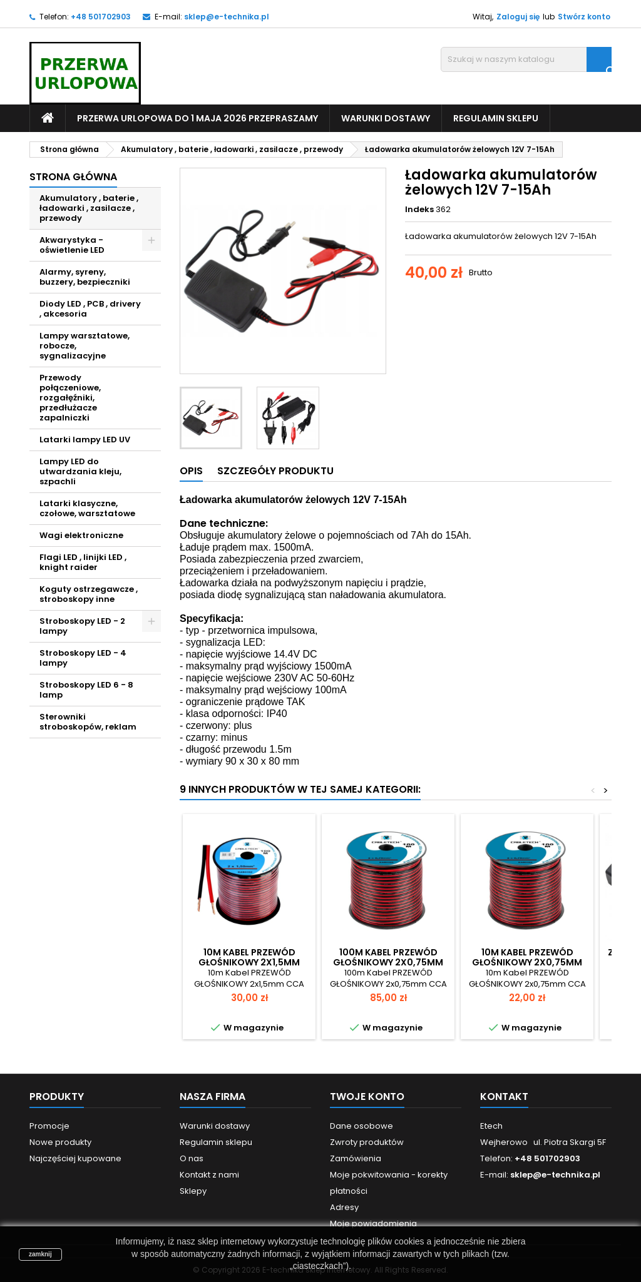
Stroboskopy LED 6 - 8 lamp (86, 690)
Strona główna (73, 177)
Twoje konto (367, 1096)
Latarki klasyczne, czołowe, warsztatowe (87, 508)
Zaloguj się (518, 16)
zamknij (40, 1254)
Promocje (49, 1126)
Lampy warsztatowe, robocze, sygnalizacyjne (84, 346)
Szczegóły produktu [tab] (275, 471)
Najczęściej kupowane (75, 1158)
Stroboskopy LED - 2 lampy (82, 626)
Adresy (344, 1207)
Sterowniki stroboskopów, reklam (87, 722)
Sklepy (193, 1191)
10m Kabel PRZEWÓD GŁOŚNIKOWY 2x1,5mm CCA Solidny (249, 962)
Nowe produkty (60, 1142)
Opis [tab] (191, 471)
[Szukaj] (526, 59)
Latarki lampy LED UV (84, 439)
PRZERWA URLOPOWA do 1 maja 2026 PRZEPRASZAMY (197, 118)
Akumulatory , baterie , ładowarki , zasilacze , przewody (88, 208)
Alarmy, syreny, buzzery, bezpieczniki (84, 277)
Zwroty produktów (367, 1142)
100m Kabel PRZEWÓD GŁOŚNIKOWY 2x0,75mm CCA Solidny (388, 962)
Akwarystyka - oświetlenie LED (72, 245)
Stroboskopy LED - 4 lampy (82, 658)
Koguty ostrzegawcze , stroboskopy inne (88, 594)
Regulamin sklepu (495, 118)
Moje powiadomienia (373, 1223)
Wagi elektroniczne (81, 535)
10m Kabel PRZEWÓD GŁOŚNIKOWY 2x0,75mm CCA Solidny (527, 962)
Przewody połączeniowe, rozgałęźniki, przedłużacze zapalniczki (70, 398)
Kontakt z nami (209, 1175)
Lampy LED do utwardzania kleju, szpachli (80, 471)
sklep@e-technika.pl (226, 16)
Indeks (419, 209)
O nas (191, 1158)
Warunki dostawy (385, 118)
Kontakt (504, 1096)
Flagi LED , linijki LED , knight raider (82, 562)
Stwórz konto (584, 16)
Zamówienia (355, 1158)
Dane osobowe (361, 1126)
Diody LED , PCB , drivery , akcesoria (90, 309)
